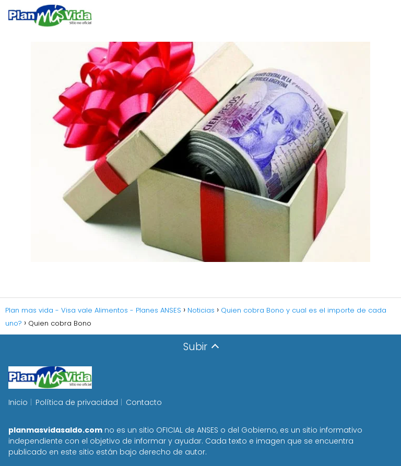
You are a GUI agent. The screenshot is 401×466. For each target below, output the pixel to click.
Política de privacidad (77, 402)
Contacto (144, 402)
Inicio (18, 402)
